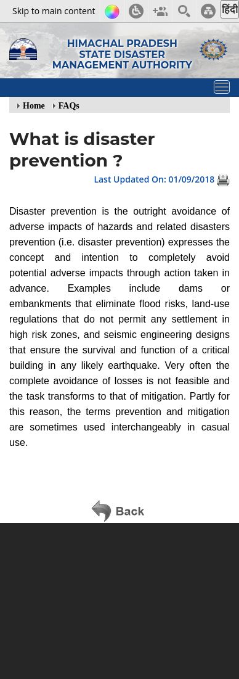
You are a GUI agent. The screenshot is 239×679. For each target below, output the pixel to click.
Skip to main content (53, 11)
